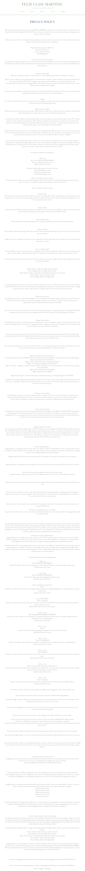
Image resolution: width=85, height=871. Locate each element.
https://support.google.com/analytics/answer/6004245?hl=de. (58, 859)
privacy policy (47, 869)
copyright (41, 869)
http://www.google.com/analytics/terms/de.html (25, 859)
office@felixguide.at (42, 54)
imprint (36, 869)
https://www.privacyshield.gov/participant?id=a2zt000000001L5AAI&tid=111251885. (55, 846)
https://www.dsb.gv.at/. (45, 383)
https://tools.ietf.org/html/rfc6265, (70, 310)
